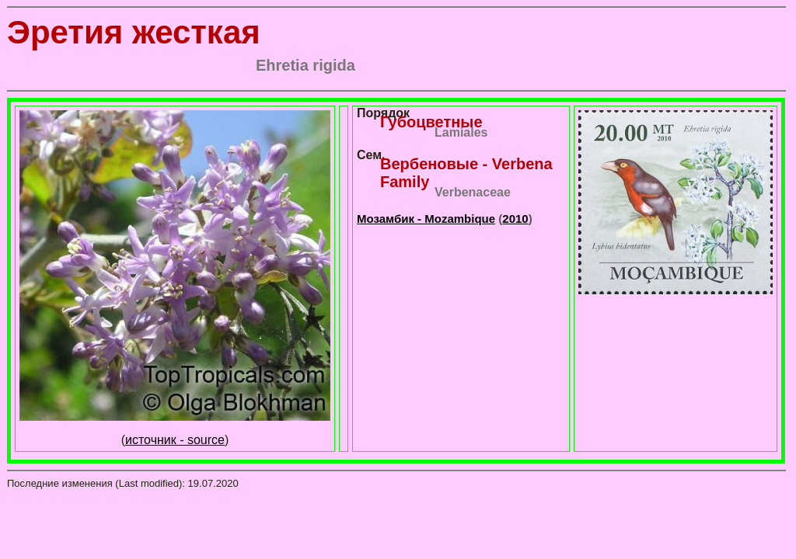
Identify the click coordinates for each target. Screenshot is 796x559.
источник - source (175, 439)
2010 (515, 218)
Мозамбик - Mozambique (426, 218)
